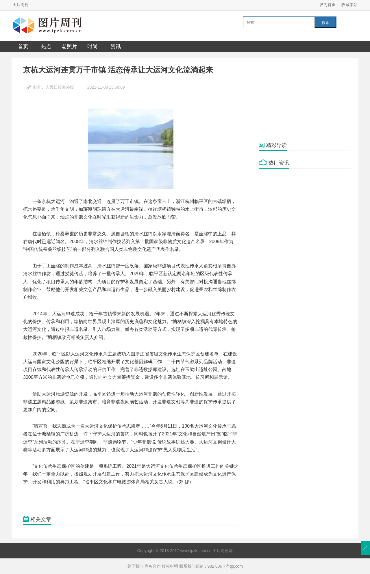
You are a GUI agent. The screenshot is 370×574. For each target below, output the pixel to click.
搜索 (325, 22)
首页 (23, 46)
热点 (46, 46)
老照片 (69, 46)
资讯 (115, 46)
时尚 (92, 46)
